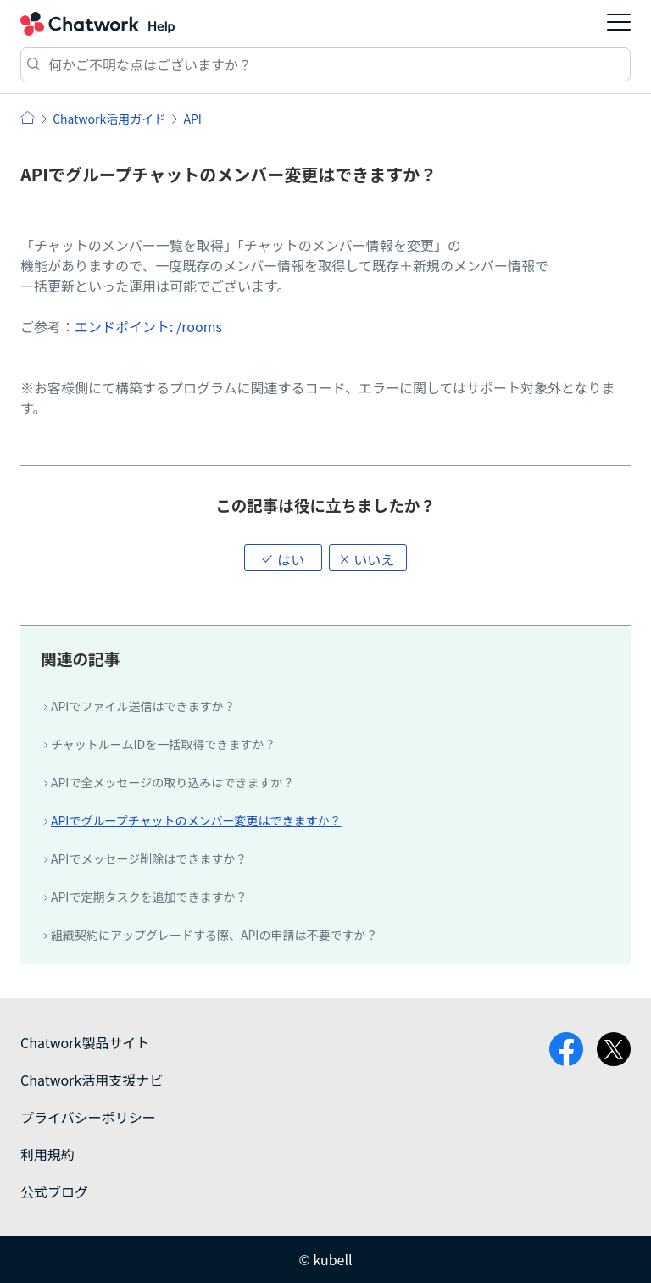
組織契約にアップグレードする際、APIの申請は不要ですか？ (214, 934)
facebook (566, 1049)
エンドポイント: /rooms (148, 326)
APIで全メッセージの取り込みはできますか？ (172, 782)
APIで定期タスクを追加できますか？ (149, 896)
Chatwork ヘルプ (97, 24)
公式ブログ (54, 1191)
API (192, 118)
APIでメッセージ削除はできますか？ (149, 858)
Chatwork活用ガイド (109, 118)
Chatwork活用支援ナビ (91, 1079)
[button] (283, 557)
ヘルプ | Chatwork (27, 117)
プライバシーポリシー (88, 1117)
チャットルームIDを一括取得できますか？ (163, 744)
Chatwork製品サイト (84, 1042)
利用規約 (47, 1154)
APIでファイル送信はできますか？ (143, 705)
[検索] (325, 64)
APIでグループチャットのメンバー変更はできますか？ (196, 820)
